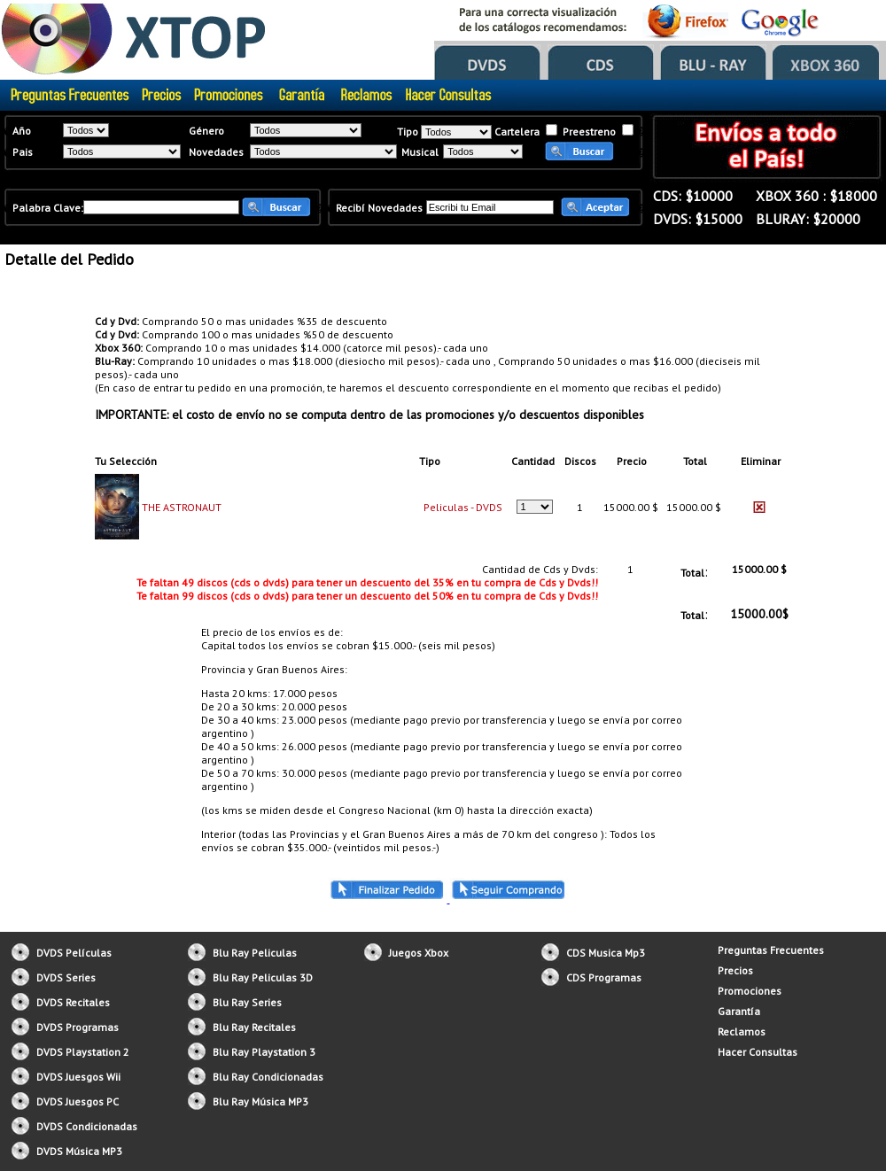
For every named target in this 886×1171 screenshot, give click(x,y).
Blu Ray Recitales (254, 1027)
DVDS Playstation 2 (82, 1052)
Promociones (749, 990)
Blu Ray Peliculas (255, 952)
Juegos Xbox (418, 952)
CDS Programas (603, 977)
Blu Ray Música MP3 (260, 1101)
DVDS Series (66, 977)
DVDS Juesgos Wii (78, 1076)
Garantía (739, 1011)
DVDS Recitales (73, 1002)
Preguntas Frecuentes (771, 950)
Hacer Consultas (757, 1052)
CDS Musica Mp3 (605, 952)
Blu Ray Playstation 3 (264, 1052)
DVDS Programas (77, 1027)
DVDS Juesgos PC (77, 1101)
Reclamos (742, 1031)
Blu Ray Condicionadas (268, 1076)
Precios (735, 970)
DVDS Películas (74, 952)
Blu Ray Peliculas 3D (263, 977)
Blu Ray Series (247, 1002)
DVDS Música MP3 (79, 1151)
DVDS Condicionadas (86, 1126)
